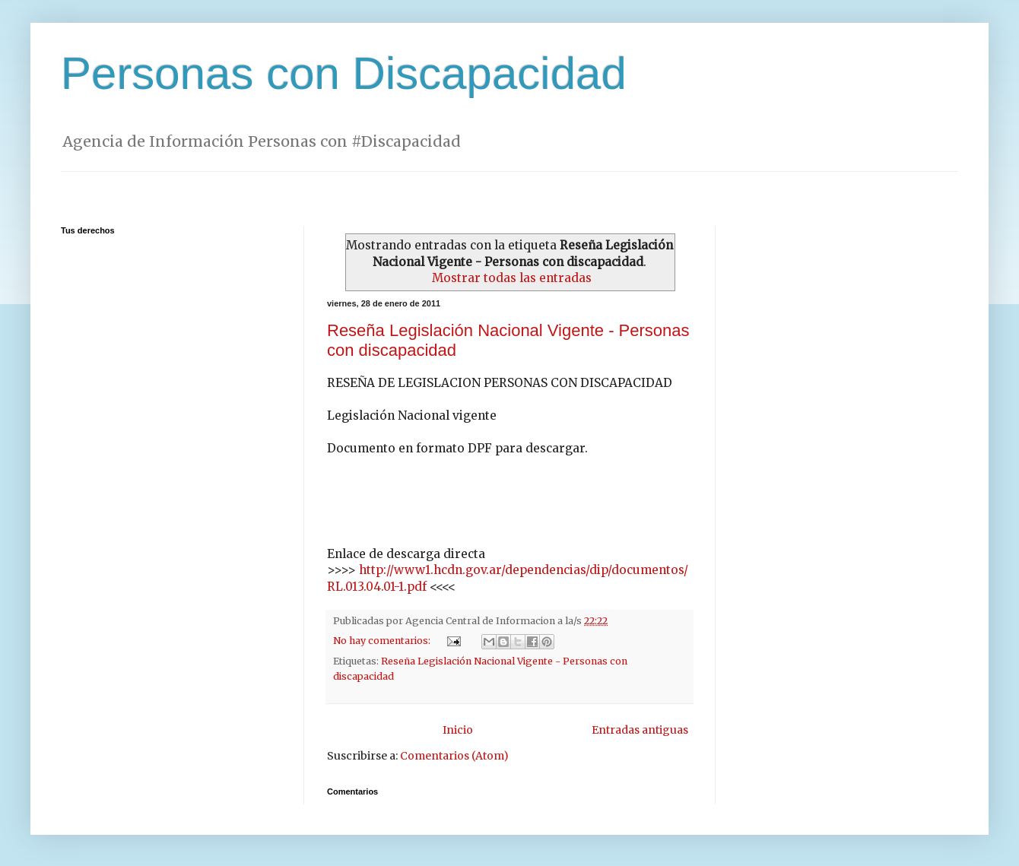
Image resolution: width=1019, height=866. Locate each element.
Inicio (458, 730)
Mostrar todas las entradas (512, 278)
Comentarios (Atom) (454, 756)
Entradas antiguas (640, 730)
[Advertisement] (509, 177)
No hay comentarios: (383, 640)
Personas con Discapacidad (344, 73)
